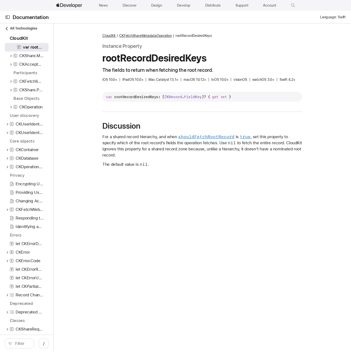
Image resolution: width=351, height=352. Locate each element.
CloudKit (134, 36)
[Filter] (47, 343)
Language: (328, 17)
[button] (293, 5)
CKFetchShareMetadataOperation (171, 36)
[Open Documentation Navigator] (7, 17)
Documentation (31, 17)
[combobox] (47, 343)
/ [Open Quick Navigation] (95, 343)
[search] (45, 343)
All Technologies (21, 28)
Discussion (147, 126)
